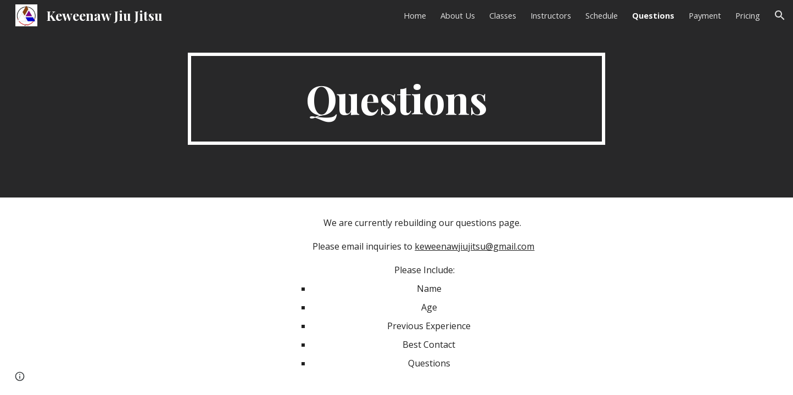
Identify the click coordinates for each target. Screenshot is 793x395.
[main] (396, 99)
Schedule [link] (601, 15)
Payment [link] (705, 15)
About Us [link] (457, 15)
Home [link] (415, 15)
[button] (780, 15)
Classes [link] (502, 15)
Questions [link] (653, 15)
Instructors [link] (550, 15)
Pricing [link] (747, 15)
